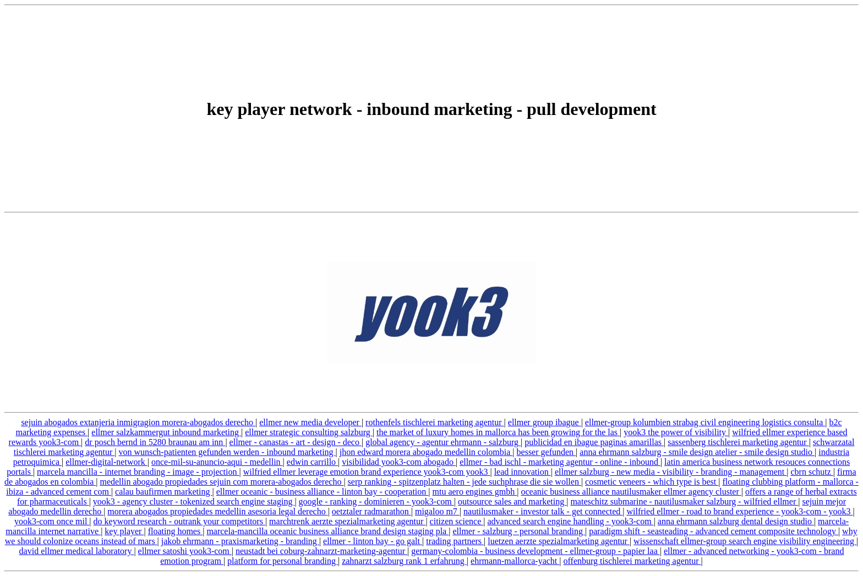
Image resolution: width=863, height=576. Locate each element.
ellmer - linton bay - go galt (372, 541)
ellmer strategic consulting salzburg (309, 432)
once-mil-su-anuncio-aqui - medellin (217, 462)
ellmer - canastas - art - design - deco (296, 442)
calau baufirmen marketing (163, 491)
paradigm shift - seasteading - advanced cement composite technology (713, 531)
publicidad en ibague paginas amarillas (594, 442)
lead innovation (522, 471)
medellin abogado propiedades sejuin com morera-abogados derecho (221, 481)
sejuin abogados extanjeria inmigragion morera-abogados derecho (138, 422)
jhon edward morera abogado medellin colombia (426, 452)
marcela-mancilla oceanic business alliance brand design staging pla (327, 531)
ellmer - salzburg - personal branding (518, 531)
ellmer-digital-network (106, 462)
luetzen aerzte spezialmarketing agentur (559, 541)
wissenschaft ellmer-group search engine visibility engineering (744, 541)
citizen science (457, 521)
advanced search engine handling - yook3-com (571, 521)
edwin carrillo (312, 462)
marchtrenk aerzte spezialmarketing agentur (347, 521)
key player (124, 531)
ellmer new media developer (310, 422)
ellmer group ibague (544, 422)
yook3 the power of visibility (676, 432)
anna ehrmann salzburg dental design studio (736, 521)
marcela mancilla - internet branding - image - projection (138, 471)
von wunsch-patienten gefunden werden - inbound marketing (226, 452)
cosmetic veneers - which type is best (651, 481)
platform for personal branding (282, 561)
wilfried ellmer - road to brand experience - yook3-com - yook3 (740, 511)
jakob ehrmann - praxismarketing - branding (240, 541)
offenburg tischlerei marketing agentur (632, 561)
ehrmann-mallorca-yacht (515, 561)
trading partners (455, 541)
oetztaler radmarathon (371, 511)
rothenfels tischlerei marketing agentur (434, 422)
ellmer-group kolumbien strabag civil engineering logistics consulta (705, 422)
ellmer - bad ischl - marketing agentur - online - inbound (560, 462)
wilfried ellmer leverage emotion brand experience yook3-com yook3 (366, 471)
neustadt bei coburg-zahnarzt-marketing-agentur (321, 551)
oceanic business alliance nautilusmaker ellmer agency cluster (631, 491)
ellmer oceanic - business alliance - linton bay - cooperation (322, 491)
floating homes (175, 531)
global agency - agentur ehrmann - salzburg (443, 442)
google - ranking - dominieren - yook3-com (376, 501)
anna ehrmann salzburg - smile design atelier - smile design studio (697, 452)
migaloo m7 (437, 511)
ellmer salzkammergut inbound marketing (166, 432)
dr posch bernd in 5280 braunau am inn (155, 442)
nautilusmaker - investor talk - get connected (542, 511)
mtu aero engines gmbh (475, 491)
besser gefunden (546, 452)
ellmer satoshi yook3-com (185, 551)
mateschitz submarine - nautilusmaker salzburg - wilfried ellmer (684, 501)
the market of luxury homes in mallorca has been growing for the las (498, 432)
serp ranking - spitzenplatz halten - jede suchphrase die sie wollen (464, 481)
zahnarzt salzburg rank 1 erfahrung (404, 561)
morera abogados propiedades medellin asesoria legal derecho (217, 511)
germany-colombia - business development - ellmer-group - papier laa (535, 551)
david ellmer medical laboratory (76, 551)
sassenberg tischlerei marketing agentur (738, 442)
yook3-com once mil (51, 521)
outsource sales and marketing (512, 501)
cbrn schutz (811, 471)
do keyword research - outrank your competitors (179, 521)
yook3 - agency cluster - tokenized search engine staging (194, 501)
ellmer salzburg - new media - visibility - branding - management (670, 471)
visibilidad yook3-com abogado (399, 462)
